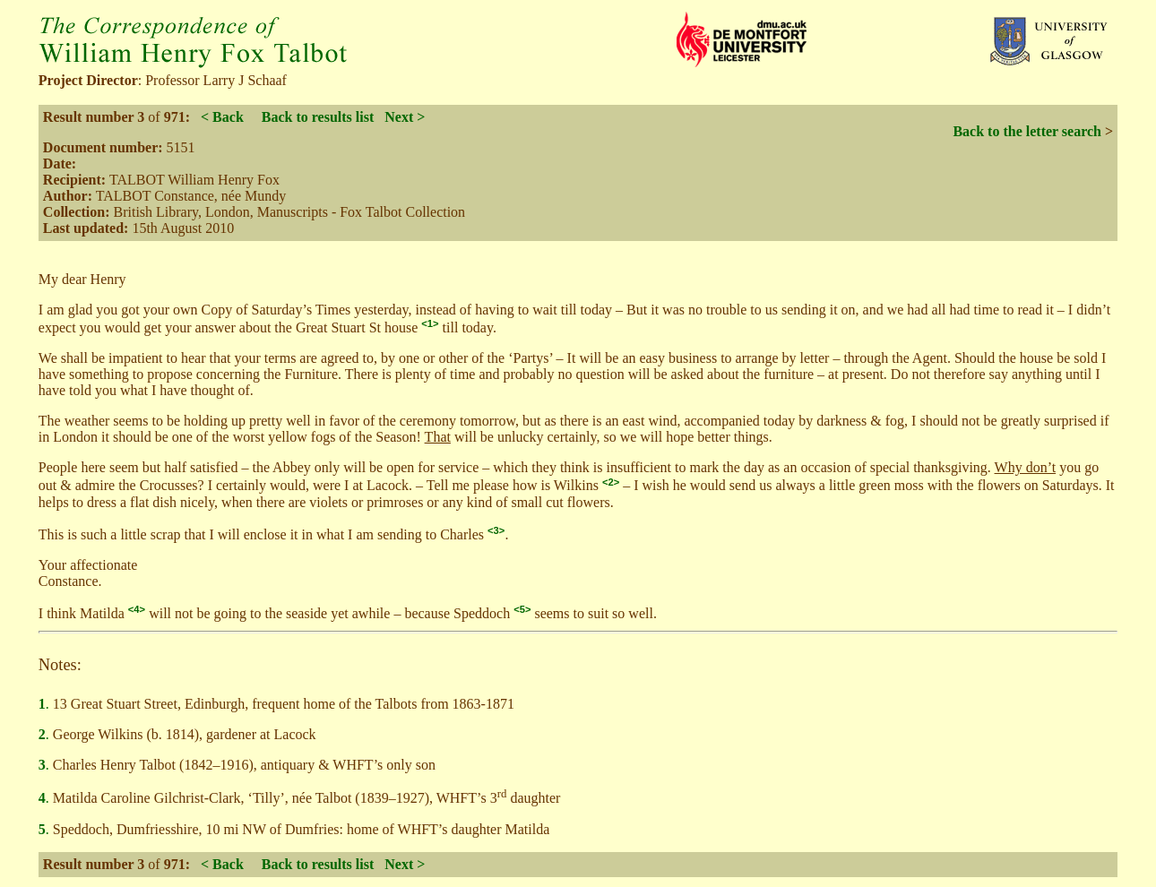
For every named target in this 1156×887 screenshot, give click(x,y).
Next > (404, 117)
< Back (222, 117)
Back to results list (318, 117)
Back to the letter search (1027, 131)
